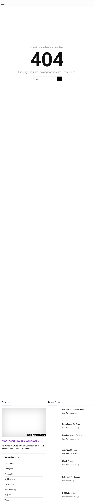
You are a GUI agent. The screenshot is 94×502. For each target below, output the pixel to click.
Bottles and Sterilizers (69, 497)
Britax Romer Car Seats (71, 424)
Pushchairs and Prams (69, 413)
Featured (8, 463)
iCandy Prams (67, 461)
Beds (7, 495)
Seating (8, 474)
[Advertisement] (47, 25)
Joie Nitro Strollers (69, 450)
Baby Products (66, 481)
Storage (8, 469)
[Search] (90, 3)
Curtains (8, 484)
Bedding (8, 479)
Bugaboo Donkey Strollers (72, 435)
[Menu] (3, 3)
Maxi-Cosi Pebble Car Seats (20, 440)
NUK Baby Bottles (69, 493)
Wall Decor (9, 490)
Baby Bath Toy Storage (71, 477)
